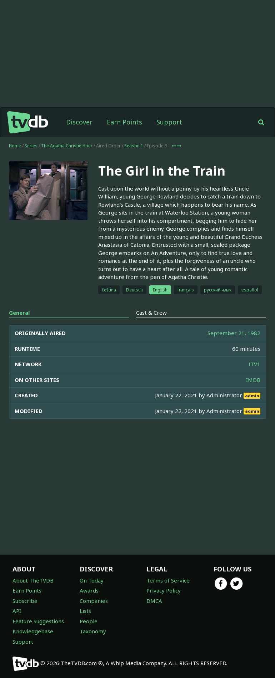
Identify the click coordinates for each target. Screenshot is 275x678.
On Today (92, 580)
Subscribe (25, 600)
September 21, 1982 (234, 332)
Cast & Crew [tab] (151, 312)
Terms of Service (168, 580)
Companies (94, 600)
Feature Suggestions (38, 621)
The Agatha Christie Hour (66, 146)
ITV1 (254, 364)
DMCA (154, 600)
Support (169, 122)
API (16, 610)
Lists (85, 610)
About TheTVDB (33, 580)
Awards (89, 590)
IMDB (253, 379)
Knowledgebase (32, 631)
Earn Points (124, 122)
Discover (79, 122)
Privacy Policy (163, 590)
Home (15, 146)
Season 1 (133, 146)
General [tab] (19, 312)
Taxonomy (93, 631)
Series (31, 146)
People (89, 621)
